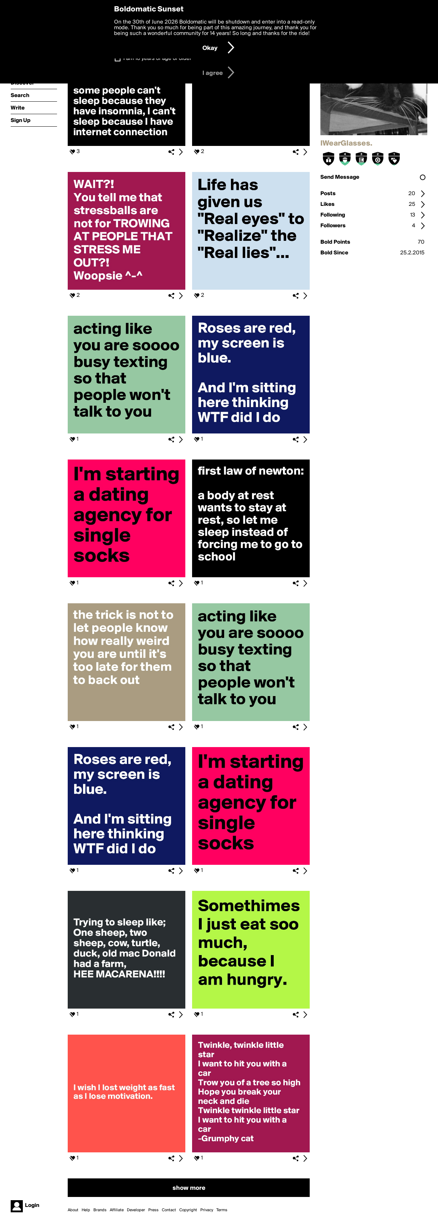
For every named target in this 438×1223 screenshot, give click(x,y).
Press (153, 1210)
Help (86, 1210)
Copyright (188, 1210)
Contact (169, 1210)
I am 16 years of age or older (157, 58)
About (73, 1210)
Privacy (206, 1210)
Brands (100, 1210)
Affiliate (117, 1210)
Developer (136, 1210)
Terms (221, 1210)
